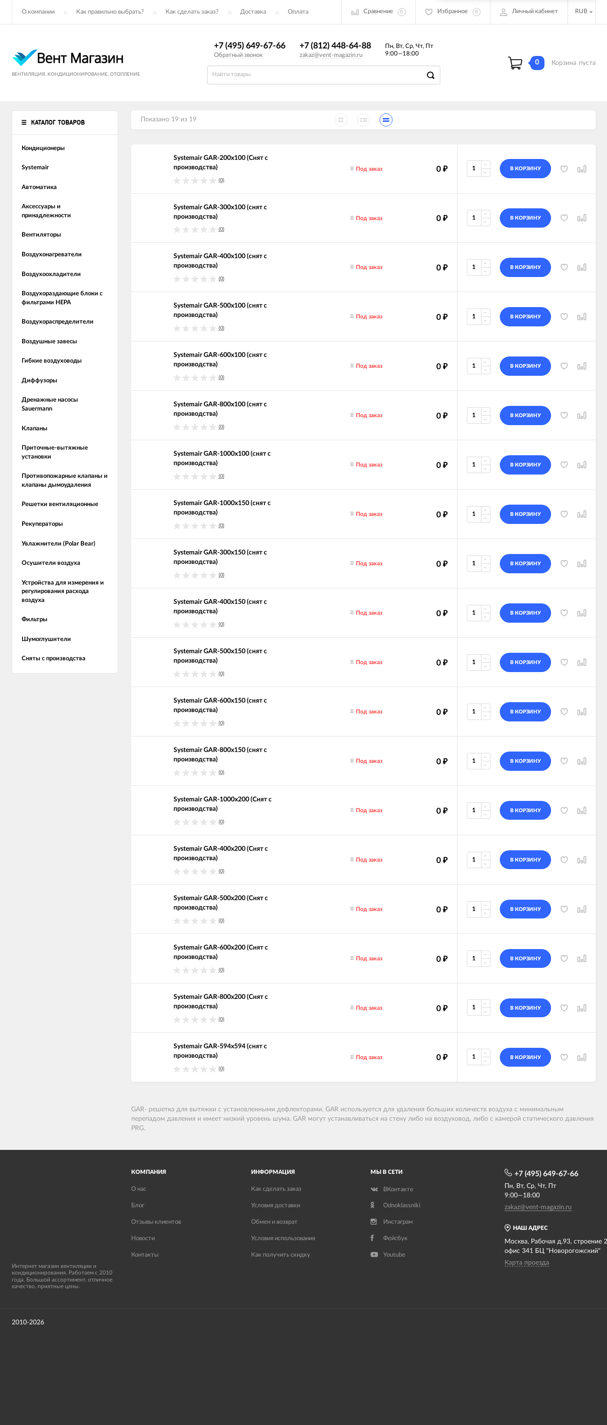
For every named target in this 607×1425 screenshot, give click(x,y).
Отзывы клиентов (156, 1222)
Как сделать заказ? (192, 12)
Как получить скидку (280, 1255)
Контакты (144, 1255)
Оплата (298, 12)
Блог (137, 1206)
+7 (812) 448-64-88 (335, 46)
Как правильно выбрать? (110, 12)
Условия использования (283, 1238)
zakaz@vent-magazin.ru (331, 55)
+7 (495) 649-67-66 (249, 46)
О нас (138, 1189)
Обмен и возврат (274, 1222)
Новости (143, 1238)
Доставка (253, 12)
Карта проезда (527, 1262)
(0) (221, 180)
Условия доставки (275, 1206)
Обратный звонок (238, 55)
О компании (38, 12)
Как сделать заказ (276, 1189)
